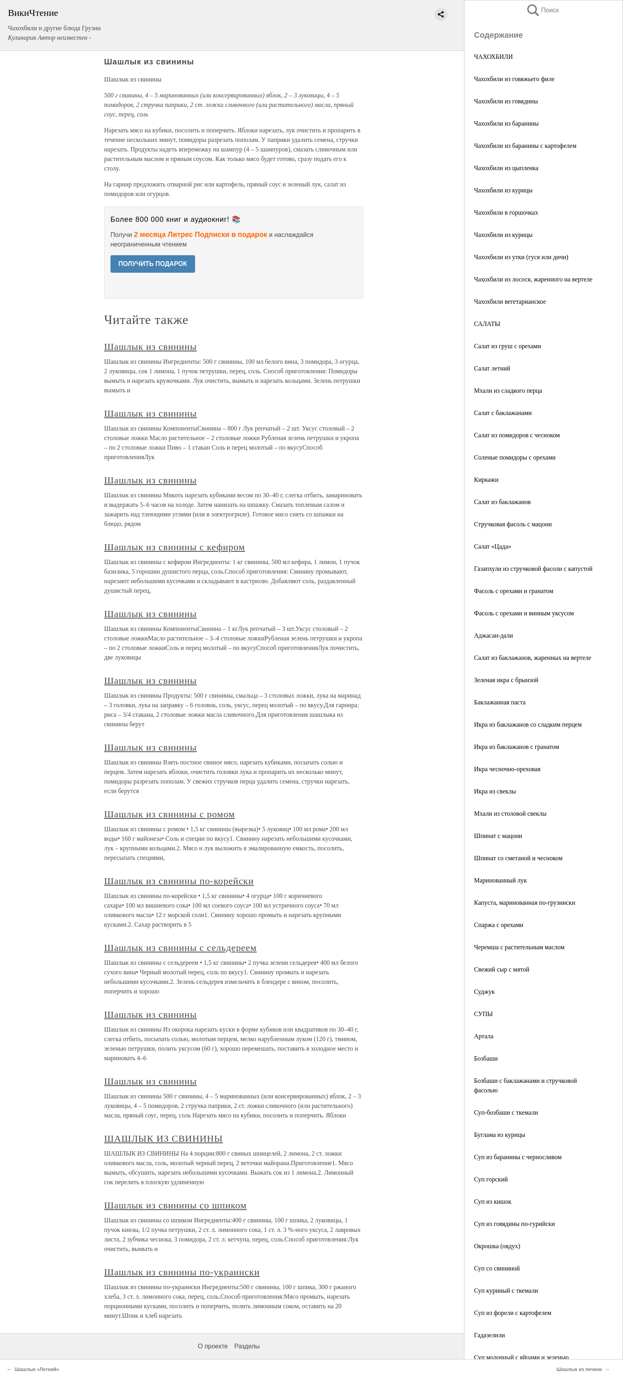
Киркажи (486, 479)
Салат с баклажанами (503, 412)
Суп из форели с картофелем (512, 1312)
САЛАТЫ (487, 323)
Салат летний (492, 368)
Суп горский (491, 1179)
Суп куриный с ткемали (506, 1290)
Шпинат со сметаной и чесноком (518, 858)
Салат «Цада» (492, 546)
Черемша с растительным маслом (519, 947)
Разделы (246, 1346)
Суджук (484, 991)
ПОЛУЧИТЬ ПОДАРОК (152, 263)
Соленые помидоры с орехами (514, 457)
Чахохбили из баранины (506, 123)
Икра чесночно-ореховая (507, 769)
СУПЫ (483, 1013)
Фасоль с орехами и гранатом (513, 591)
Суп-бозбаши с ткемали (506, 1112)
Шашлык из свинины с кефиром (174, 547)
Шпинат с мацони (498, 835)
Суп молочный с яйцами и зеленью (521, 1357)
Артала (483, 1036)
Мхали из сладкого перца (508, 390)
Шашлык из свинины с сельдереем (180, 948)
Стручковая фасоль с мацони (513, 524)
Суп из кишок (492, 1201)
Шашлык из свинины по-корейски (179, 881)
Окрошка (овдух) (497, 1246)
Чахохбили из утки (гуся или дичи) (521, 257)
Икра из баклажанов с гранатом (516, 746)
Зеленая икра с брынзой (506, 680)
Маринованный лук (500, 880)
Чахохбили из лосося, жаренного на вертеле (533, 279)
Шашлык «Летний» (37, 1369)
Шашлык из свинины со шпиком (175, 1205)
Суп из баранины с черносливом (518, 1157)
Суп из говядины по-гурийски (514, 1223)
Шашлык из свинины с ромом (169, 814)
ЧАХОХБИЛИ (493, 56)
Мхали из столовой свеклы (510, 813)
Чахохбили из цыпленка (506, 168)
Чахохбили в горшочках (506, 212)
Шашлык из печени (579, 1369)
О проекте (213, 1346)
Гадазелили (489, 1335)
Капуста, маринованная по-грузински (524, 902)
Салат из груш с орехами (507, 346)
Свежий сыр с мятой (501, 969)
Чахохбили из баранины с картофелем (525, 145)
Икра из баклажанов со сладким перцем (528, 724)
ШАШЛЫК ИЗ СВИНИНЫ (163, 1138)
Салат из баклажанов (502, 501)
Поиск (542, 10)
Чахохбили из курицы (503, 190)
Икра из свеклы (495, 791)
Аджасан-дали (493, 635)
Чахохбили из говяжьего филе (514, 79)
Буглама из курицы (499, 1134)
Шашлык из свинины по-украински (182, 1272)
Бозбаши (486, 1058)
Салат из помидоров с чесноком (517, 435)
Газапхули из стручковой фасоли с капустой (533, 568)
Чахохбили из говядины (506, 101)
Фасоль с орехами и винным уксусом (524, 613)
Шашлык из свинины (150, 346)
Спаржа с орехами (498, 924)
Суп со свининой (497, 1268)
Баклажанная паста (500, 702)
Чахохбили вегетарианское (510, 301)
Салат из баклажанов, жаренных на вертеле (532, 657)
